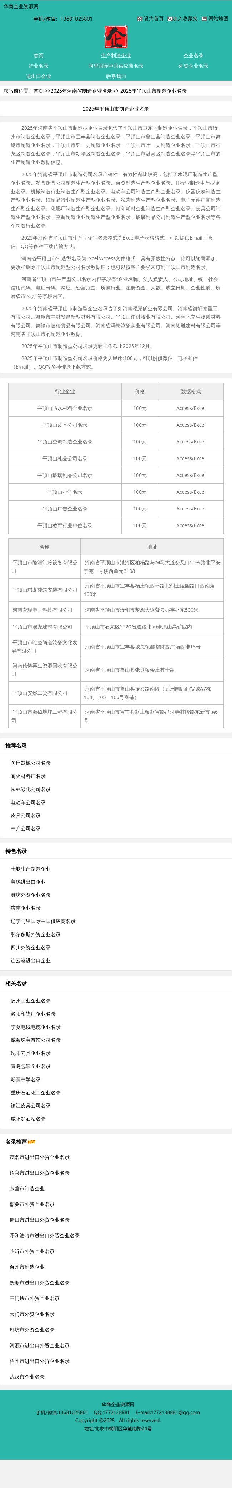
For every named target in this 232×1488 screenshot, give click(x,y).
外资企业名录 (193, 65)
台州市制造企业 (27, 1266)
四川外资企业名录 (31, 947)
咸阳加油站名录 (28, 1118)
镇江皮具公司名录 (31, 1105)
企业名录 (193, 55)
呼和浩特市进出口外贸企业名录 (45, 1235)
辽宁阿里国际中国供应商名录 (43, 921)
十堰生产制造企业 (31, 868)
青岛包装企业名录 (31, 1066)
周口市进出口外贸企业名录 (40, 1219)
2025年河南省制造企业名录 (81, 90)
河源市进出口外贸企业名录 (40, 1345)
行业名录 (39, 65)
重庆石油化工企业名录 (36, 1092)
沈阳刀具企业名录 (31, 1053)
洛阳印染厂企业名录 (33, 1013)
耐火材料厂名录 (28, 776)
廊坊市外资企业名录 (32, 1329)
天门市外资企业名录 (32, 1313)
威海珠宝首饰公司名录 (36, 1039)
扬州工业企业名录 (31, 1000)
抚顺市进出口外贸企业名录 (40, 1282)
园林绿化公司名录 (31, 789)
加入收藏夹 (185, 18)
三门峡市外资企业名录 (35, 1298)
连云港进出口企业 (31, 960)
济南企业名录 (26, 907)
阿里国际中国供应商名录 (116, 65)
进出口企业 (38, 76)
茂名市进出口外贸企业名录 (40, 1157)
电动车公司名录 (28, 802)
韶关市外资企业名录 (32, 1204)
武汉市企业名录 (27, 1376)
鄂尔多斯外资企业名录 (36, 934)
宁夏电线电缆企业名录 (36, 1026)
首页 (39, 55)
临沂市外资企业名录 (32, 1251)
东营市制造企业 (27, 1188)
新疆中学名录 (26, 1079)
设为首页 (154, 18)
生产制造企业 (116, 55)
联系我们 (116, 76)
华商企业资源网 (21, 6)
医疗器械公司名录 (31, 762)
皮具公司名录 (26, 815)
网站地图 (218, 18)
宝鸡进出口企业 (28, 881)
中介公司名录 (26, 828)
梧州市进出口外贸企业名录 (40, 1361)
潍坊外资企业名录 (31, 894)
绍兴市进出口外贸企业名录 (40, 1172)
